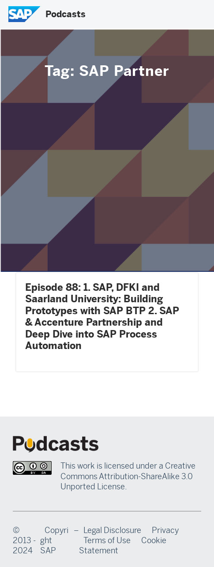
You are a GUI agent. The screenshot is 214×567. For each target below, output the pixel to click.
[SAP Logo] (24, 14)
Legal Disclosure (112, 530)
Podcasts (65, 14)
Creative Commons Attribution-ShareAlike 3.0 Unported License (127, 476)
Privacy (165, 530)
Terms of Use (107, 540)
